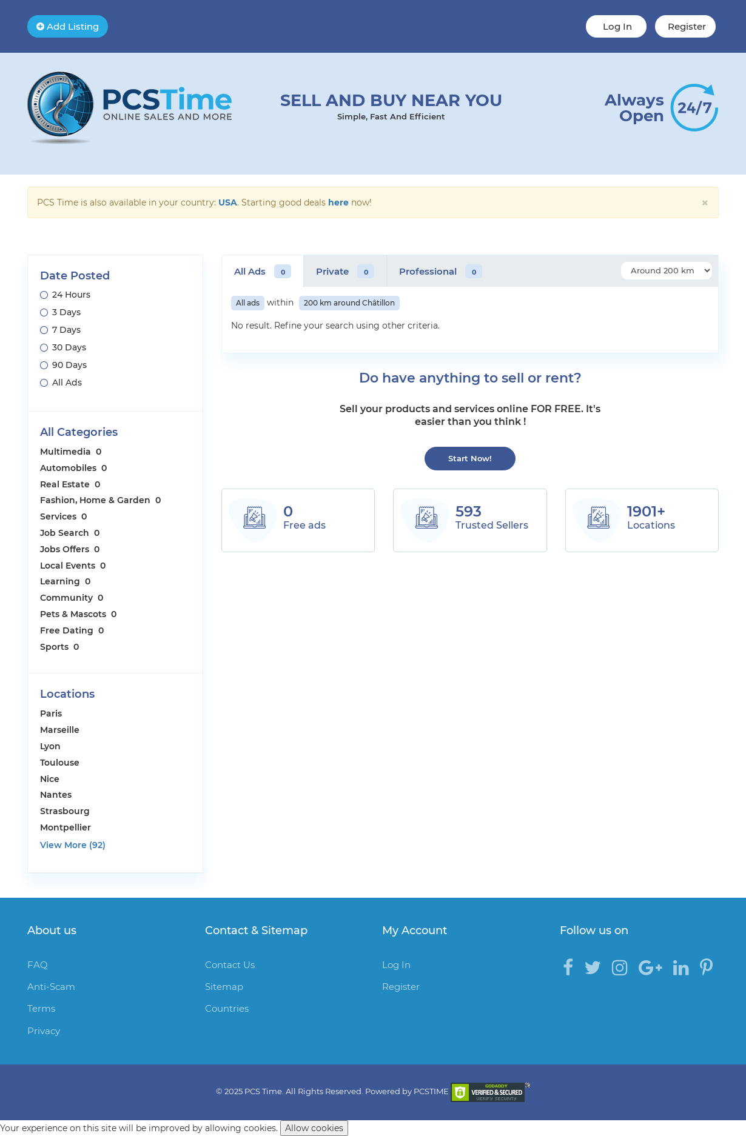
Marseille (59, 729)
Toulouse (59, 762)
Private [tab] (345, 271)
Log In (616, 26)
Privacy (43, 1031)
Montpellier (65, 827)
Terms (41, 1008)
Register (685, 26)
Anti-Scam (51, 986)
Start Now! (470, 458)
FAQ (37, 965)
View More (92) (73, 845)
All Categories (79, 432)
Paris (51, 713)
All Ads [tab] (262, 271)
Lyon (50, 746)
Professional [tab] (440, 271)
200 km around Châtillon (349, 302)
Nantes (56, 794)
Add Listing (67, 26)
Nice (49, 778)
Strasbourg (65, 811)
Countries (227, 1008)
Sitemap (224, 986)
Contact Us (230, 965)
